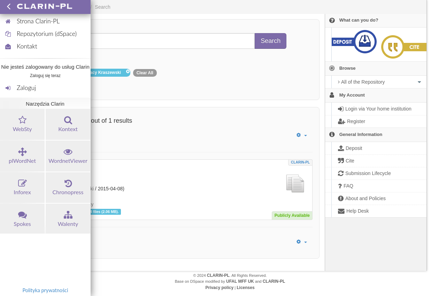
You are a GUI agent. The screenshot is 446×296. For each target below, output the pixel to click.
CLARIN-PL (300, 162)
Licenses (245, 287)
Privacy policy (219, 287)
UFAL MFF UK (240, 281)
